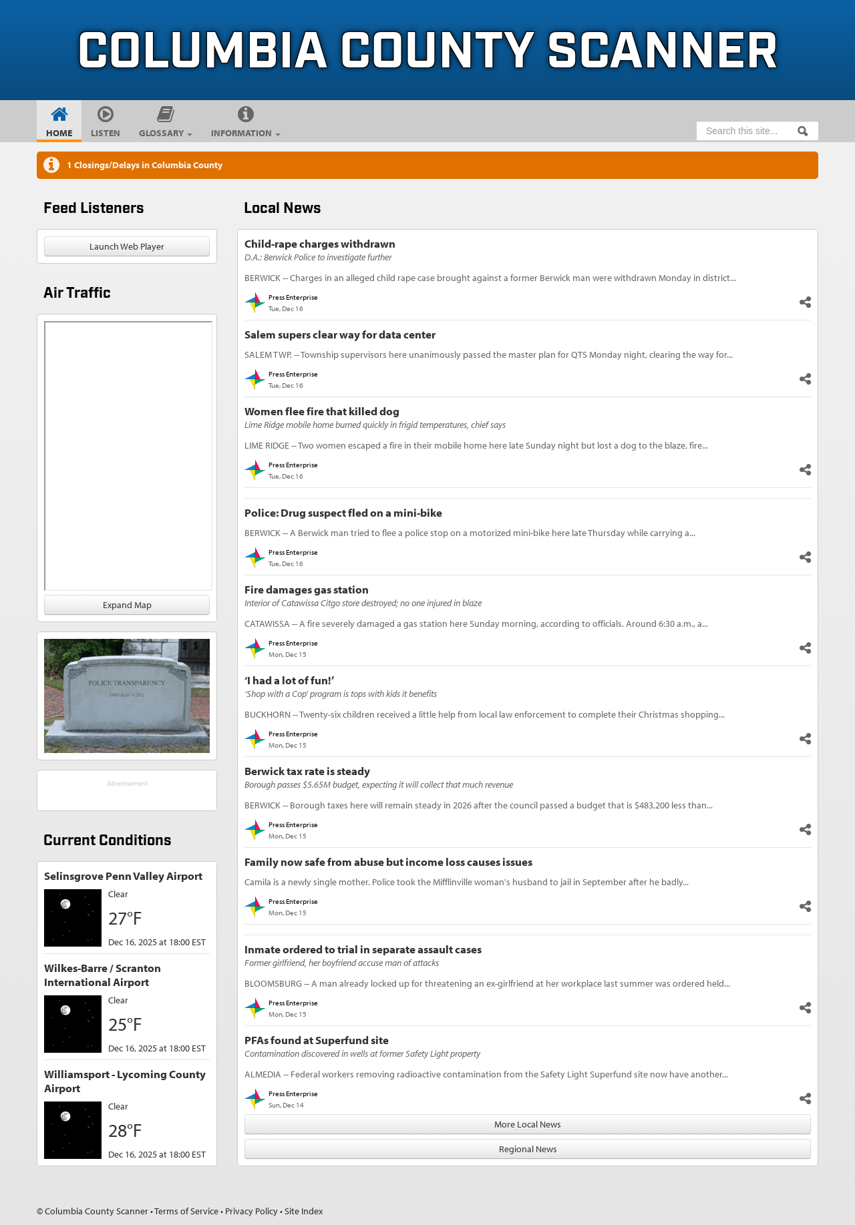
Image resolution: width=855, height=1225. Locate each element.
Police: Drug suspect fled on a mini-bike (343, 512)
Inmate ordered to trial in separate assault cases (363, 949)
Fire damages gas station (306, 589)
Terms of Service (186, 1211)
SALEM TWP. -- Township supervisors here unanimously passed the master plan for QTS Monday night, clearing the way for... (488, 354)
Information (246, 133)
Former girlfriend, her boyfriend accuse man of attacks (341, 963)
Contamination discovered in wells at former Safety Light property (362, 1053)
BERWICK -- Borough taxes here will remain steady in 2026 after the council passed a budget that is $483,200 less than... (478, 805)
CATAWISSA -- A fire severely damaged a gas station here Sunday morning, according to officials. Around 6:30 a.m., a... (476, 624)
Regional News (528, 1149)
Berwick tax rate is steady (307, 771)
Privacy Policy (251, 1211)
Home (59, 133)
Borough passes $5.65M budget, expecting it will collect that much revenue (378, 784)
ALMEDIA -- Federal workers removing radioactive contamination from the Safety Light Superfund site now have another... (486, 1074)
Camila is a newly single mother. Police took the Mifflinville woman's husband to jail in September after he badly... (466, 882)
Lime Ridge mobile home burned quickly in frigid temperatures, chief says (375, 425)
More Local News (527, 1124)
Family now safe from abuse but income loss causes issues (388, 861)
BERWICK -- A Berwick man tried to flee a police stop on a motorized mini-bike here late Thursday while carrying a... (469, 533)
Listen (105, 133)
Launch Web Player (127, 246)
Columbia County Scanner (427, 52)
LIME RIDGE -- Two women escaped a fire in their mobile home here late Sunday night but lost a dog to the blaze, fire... (476, 445)
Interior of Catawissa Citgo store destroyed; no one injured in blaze (363, 603)
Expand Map (127, 605)
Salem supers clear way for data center (340, 334)
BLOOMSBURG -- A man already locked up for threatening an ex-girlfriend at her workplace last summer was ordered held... (487, 983)
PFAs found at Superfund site (316, 1040)
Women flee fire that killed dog (321, 411)
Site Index (304, 1211)
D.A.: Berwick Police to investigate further (317, 257)
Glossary (165, 133)
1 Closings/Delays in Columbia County (144, 165)
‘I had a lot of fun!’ (289, 680)
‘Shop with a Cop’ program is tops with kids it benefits (340, 694)
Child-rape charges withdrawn (319, 243)
